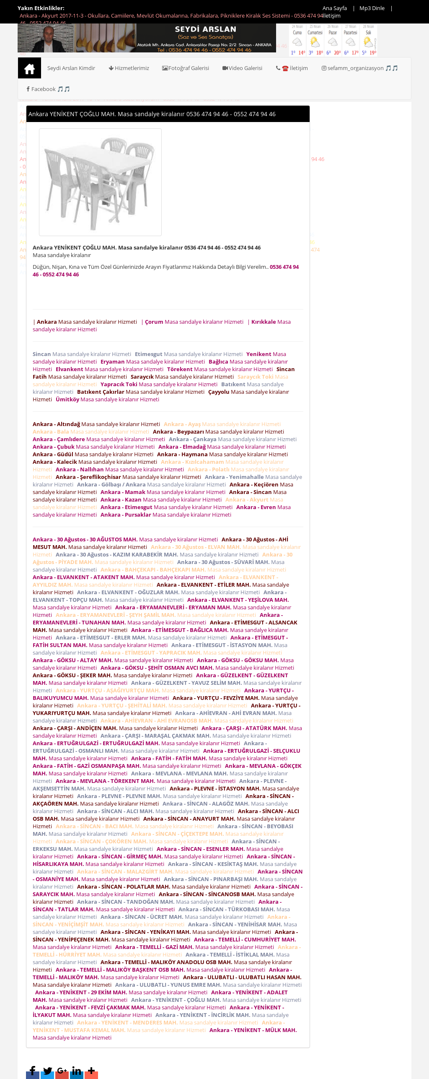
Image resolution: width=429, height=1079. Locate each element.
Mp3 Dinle (372, 8)
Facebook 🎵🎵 (47, 89)
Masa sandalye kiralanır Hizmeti (83, 354)
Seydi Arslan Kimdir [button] (71, 68)
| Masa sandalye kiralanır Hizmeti (86, 321)
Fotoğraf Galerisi (185, 68)
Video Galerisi (242, 68)
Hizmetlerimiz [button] (128, 68)
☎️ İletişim (291, 68)
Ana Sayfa (335, 8)
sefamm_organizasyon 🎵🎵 (359, 68)
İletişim (332, 15)
